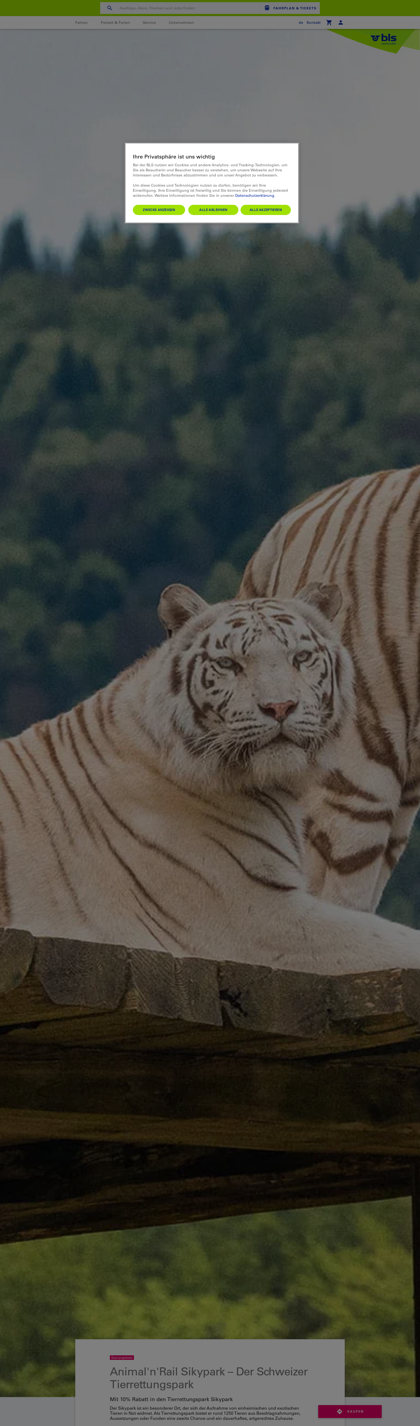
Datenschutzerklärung (254, 195)
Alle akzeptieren (266, 210)
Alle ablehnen (213, 210)
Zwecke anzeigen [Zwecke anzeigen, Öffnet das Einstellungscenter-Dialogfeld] (159, 210)
